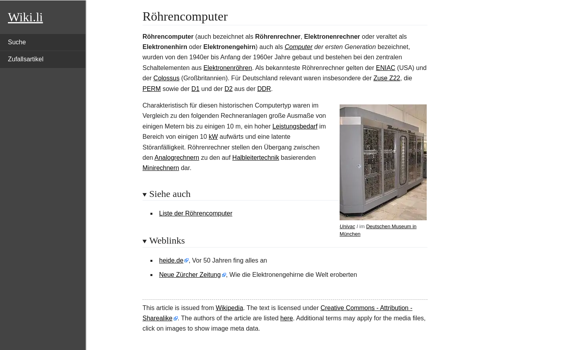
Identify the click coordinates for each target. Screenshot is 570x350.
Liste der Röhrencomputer (195, 213)
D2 (228, 88)
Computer (298, 47)
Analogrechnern (176, 157)
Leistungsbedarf (294, 126)
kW (213, 136)
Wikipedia (229, 308)
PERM (151, 88)
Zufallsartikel (26, 59)
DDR (264, 88)
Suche (17, 42)
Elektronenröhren (227, 67)
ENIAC (385, 67)
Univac (347, 226)
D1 (196, 88)
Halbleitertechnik (255, 157)
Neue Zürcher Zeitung (190, 274)
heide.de (171, 260)
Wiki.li (25, 17)
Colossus (167, 78)
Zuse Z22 (386, 78)
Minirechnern (160, 168)
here (286, 318)
